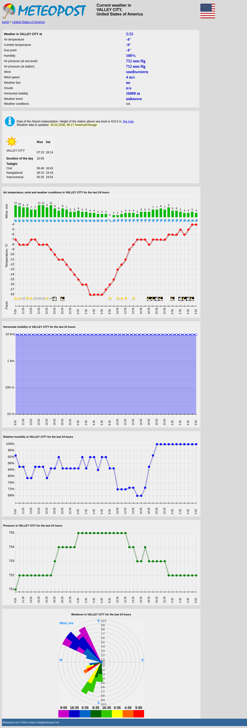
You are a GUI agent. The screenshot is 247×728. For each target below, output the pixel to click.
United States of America (28, 22)
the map (128, 121)
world (5, 22)
